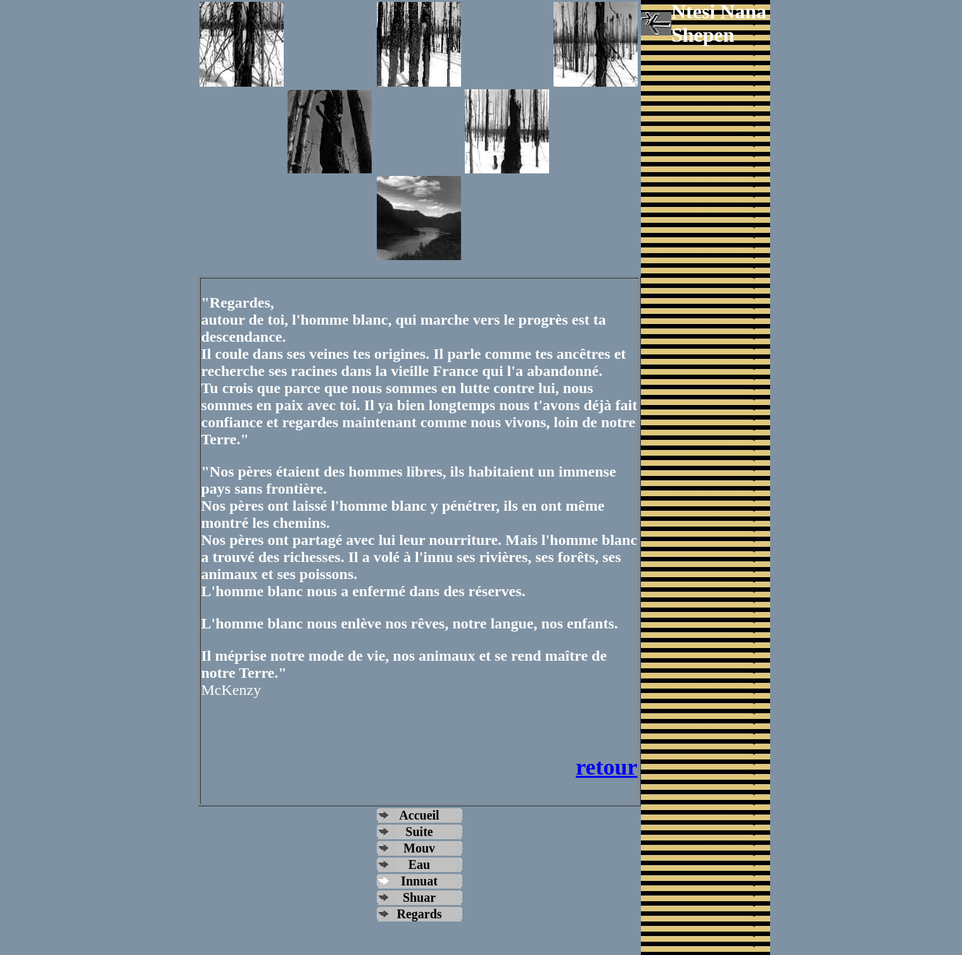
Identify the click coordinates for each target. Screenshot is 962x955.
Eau (419, 864)
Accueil (419, 815)
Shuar (419, 897)
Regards (418, 914)
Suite (419, 832)
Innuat (419, 881)
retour (606, 767)
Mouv (419, 848)
